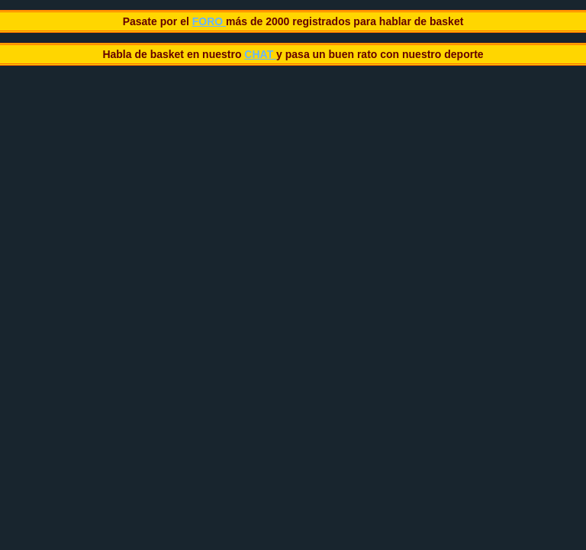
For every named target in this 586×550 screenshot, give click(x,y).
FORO (209, 21)
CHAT (260, 54)
